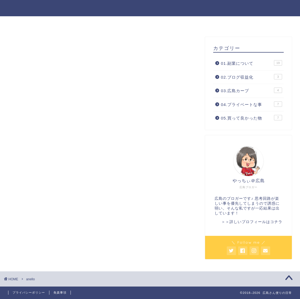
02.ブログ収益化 (251, 76)
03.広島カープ (251, 90)
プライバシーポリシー (28, 292)
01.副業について (251, 63)
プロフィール (143, 22)
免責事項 (59, 292)
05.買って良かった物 (251, 117)
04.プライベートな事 (251, 104)
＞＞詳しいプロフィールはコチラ (251, 222)
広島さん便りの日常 (150, 7)
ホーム (110, 22)
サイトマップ (183, 22)
